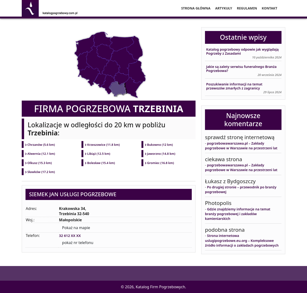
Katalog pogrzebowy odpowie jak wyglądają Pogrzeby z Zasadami (242, 51)
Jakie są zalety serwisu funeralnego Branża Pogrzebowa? (241, 69)
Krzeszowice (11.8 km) (103, 144)
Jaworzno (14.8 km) (161, 153)
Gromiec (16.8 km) (160, 163)
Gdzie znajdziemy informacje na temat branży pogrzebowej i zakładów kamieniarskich (237, 214)
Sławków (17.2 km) (41, 172)
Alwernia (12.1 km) (41, 153)
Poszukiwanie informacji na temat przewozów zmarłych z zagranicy (234, 86)
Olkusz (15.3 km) (39, 163)
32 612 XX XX (70, 235)
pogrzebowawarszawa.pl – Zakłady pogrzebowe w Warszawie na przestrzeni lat (241, 145)
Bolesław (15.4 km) (101, 163)
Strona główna (195, 8)
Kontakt (269, 8)
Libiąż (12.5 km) (98, 153)
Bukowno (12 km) (160, 144)
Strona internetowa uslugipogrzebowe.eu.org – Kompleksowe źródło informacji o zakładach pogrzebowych (242, 240)
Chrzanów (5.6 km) (41, 144)
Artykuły (223, 8)
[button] (9, 283)
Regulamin (247, 8)
